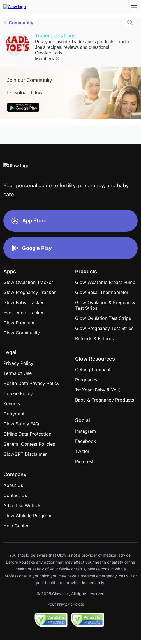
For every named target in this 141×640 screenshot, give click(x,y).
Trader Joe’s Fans (55, 35)
